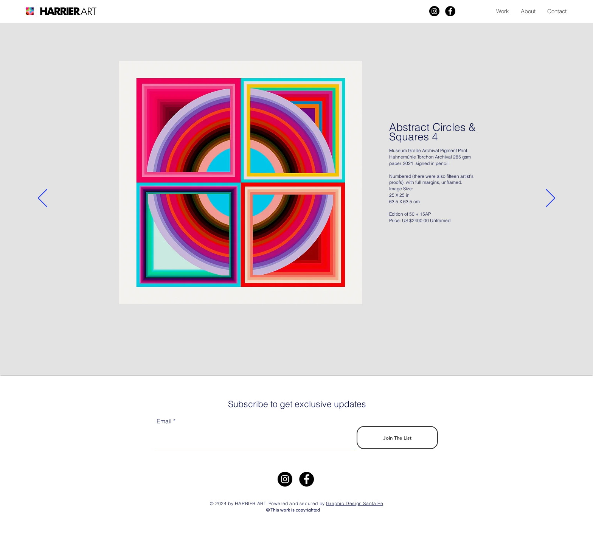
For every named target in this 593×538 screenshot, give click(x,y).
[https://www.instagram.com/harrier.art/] (285, 479)
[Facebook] (450, 11)
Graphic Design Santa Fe (354, 503)
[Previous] (42, 198)
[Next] (550, 198)
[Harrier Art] (434, 11)
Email (164, 421)
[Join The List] (397, 437)
